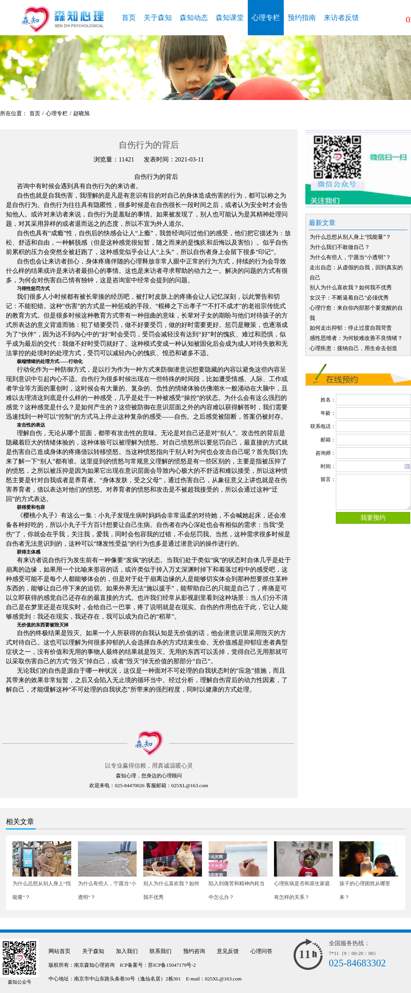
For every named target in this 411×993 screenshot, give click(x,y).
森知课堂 (230, 18)
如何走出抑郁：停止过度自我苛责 (351, 328)
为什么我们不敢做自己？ (340, 247)
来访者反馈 (341, 18)
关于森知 (158, 18)
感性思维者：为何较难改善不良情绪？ (356, 338)
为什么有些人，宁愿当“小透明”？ (350, 257)
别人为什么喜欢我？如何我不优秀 (351, 287)
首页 (129, 18)
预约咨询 (194, 951)
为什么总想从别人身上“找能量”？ (350, 237)
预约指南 (302, 18)
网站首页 (59, 951)
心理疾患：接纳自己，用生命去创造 (353, 348)
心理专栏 (266, 18)
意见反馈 (228, 951)
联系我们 (160, 951)
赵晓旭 (81, 113)
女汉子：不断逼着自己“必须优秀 (349, 298)
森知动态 (194, 18)
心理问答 (261, 951)
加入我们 (127, 951)
